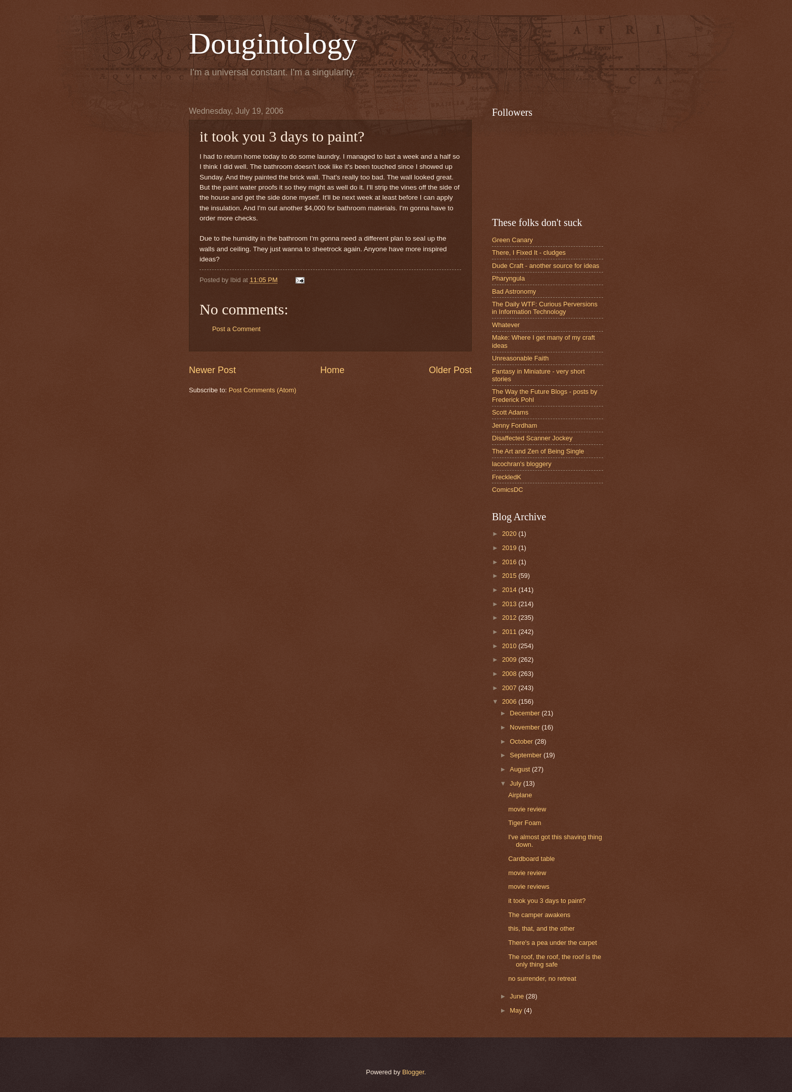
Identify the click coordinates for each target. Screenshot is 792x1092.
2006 (510, 701)
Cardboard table (531, 858)
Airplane (520, 795)
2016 (510, 562)
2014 (510, 590)
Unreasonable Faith (520, 358)
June (518, 996)
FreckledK (506, 477)
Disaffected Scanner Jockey (532, 438)
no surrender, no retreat (542, 978)
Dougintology (273, 43)
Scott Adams (510, 412)
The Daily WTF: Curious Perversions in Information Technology (545, 307)
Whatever (506, 325)
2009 (510, 659)
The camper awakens (539, 915)
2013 (510, 604)
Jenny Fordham (514, 425)
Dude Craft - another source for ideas (546, 265)
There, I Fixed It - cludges (529, 252)
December (525, 713)
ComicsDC (507, 489)
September (526, 755)
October (522, 741)
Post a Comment (236, 329)
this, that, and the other (541, 928)
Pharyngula (508, 278)
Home (332, 370)
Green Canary (512, 240)
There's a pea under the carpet (552, 942)
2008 (510, 673)
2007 (510, 688)
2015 (510, 575)
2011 (510, 631)
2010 (510, 646)
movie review (527, 809)
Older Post (450, 370)
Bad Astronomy (514, 291)
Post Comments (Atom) (262, 390)
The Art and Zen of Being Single (538, 451)
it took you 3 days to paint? (546, 900)
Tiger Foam (524, 823)
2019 (510, 548)
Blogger (413, 1072)
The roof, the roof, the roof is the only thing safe (554, 960)
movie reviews (529, 886)
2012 (510, 617)
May (517, 1010)
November (525, 727)
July (516, 783)
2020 (510, 533)
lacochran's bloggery (522, 464)
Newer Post (212, 370)
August (521, 769)
